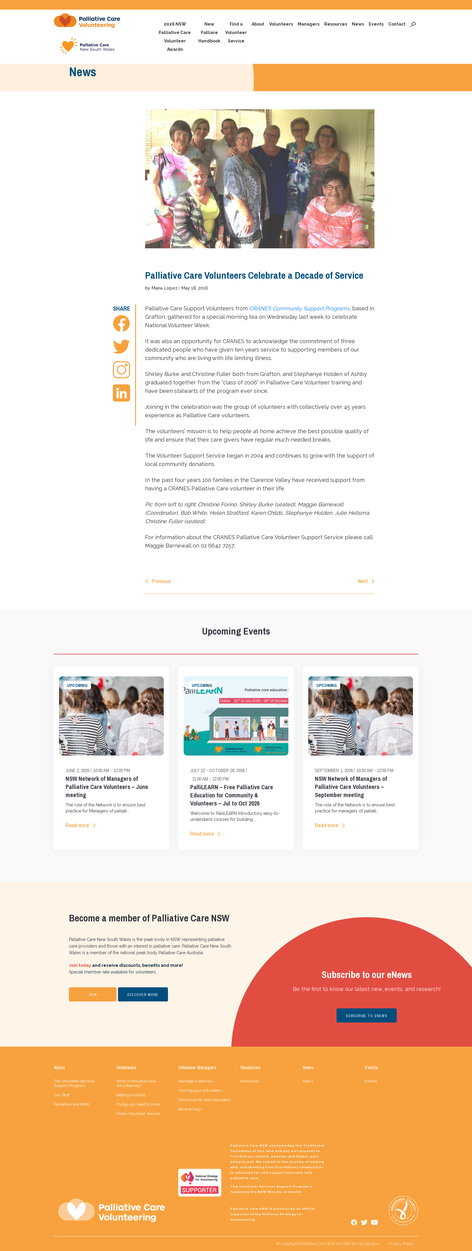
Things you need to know (138, 1104)
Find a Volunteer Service (236, 32)
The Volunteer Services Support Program (74, 1083)
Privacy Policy (401, 1243)
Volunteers (281, 24)
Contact (396, 24)
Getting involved (130, 1095)
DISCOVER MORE (143, 994)
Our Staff (62, 1095)
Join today (80, 965)
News (358, 24)
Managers (308, 24)
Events (376, 24)
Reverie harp (189, 1109)
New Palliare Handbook (209, 32)
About (258, 24)
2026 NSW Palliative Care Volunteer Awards (175, 37)
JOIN (92, 994)
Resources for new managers (204, 1099)
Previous (161, 581)
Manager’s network (195, 1081)
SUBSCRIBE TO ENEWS (366, 1016)
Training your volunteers (200, 1090)
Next (363, 581)
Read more (77, 825)
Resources (335, 24)
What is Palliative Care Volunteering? (136, 1083)
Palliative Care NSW (72, 1104)
